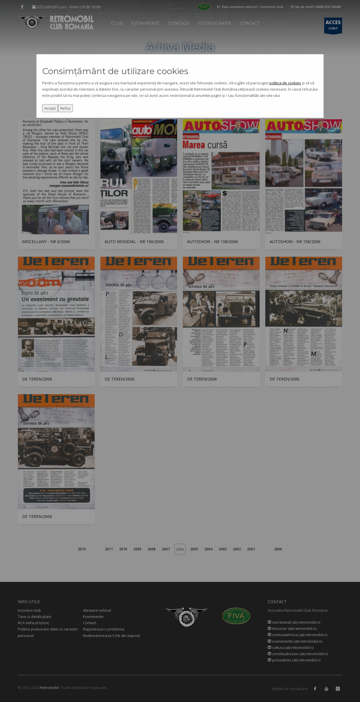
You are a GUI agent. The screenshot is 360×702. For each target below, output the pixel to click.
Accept (50, 108)
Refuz (65, 108)
